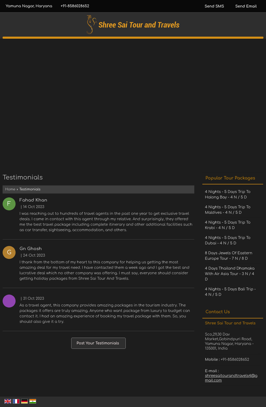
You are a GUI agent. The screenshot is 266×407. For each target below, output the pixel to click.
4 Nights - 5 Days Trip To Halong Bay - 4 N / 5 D (227, 194)
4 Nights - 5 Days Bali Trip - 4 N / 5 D (230, 292)
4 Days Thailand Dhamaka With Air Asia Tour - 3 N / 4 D (230, 273)
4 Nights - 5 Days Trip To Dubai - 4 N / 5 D (227, 240)
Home (10, 189)
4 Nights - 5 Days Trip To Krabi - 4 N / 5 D (227, 225)
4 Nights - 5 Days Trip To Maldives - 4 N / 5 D (227, 210)
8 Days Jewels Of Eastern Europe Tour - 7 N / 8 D (228, 256)
